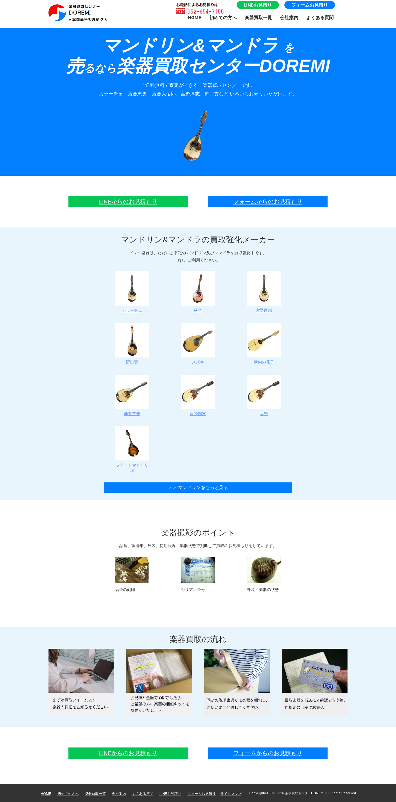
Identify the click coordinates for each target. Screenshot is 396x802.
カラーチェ (132, 310)
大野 (264, 413)
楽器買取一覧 (258, 17)
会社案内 (289, 17)
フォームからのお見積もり (267, 201)
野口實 (132, 362)
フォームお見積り (309, 5)
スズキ (198, 362)
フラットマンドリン (132, 467)
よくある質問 (320, 17)
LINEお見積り (258, 5)
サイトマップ (230, 794)
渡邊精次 (198, 413)
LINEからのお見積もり (128, 201)
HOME (194, 17)
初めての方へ (223, 17)
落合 (198, 310)
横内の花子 (264, 362)
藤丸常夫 (132, 413)
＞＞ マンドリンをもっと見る (198, 487)
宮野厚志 (264, 310)
